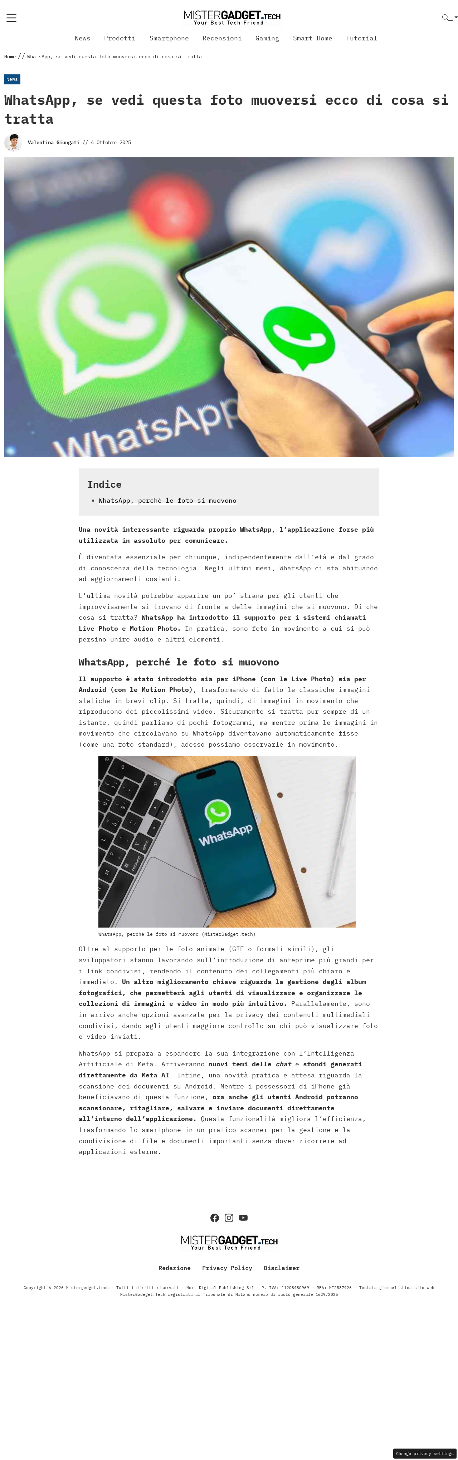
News (83, 38)
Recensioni (222, 38)
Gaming (267, 38)
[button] (450, 18)
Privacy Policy (227, 1267)
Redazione (175, 1267)
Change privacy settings (425, 1453)
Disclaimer (281, 1267)
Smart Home (312, 38)
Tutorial (361, 38)
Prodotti (120, 38)
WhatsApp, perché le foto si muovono (168, 500)
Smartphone (169, 38)
